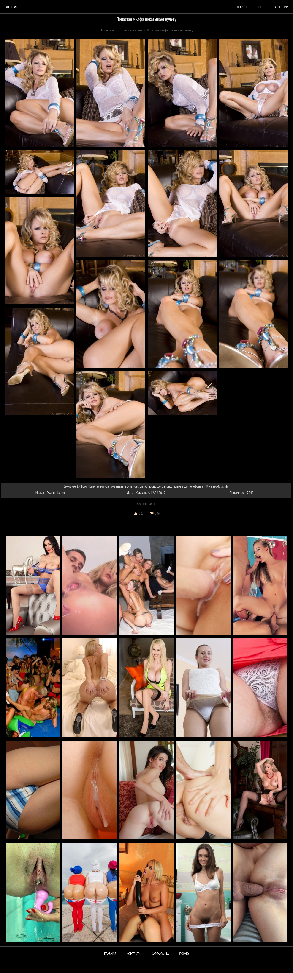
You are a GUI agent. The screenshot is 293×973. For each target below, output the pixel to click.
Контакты (134, 953)
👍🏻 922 (138, 513)
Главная (11, 7)
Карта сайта (160, 953)
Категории (280, 7)
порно (242, 7)
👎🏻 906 (154, 513)
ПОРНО (184, 953)
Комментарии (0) (15, 520)
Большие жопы (146, 503)
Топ (259, 7)
